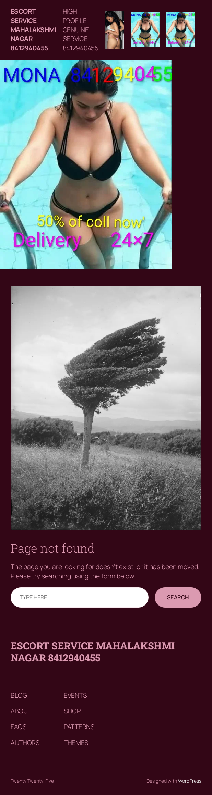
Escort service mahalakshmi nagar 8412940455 (33, 29)
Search (178, 597)
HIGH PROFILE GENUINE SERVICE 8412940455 (80, 29)
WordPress (189, 781)
